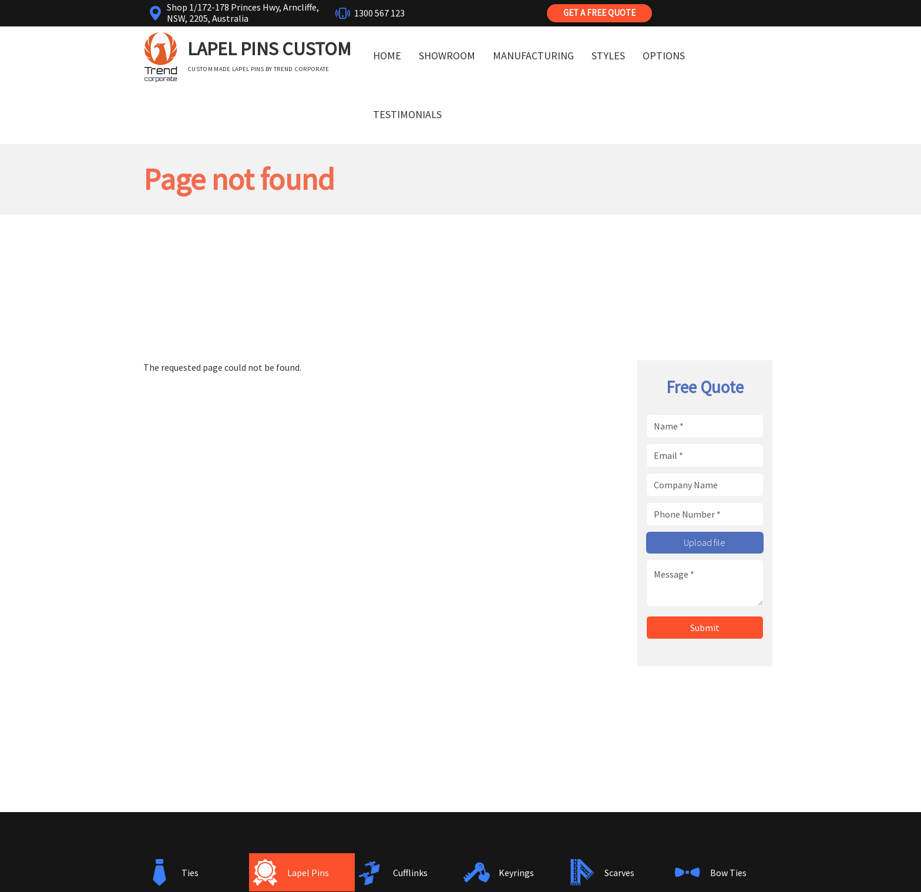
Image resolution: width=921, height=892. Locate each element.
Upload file (704, 542)
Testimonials (407, 114)
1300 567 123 (379, 13)
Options (664, 55)
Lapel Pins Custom (269, 49)
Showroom (447, 55)
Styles (608, 55)
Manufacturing (533, 55)
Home (387, 55)
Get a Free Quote (599, 12)
